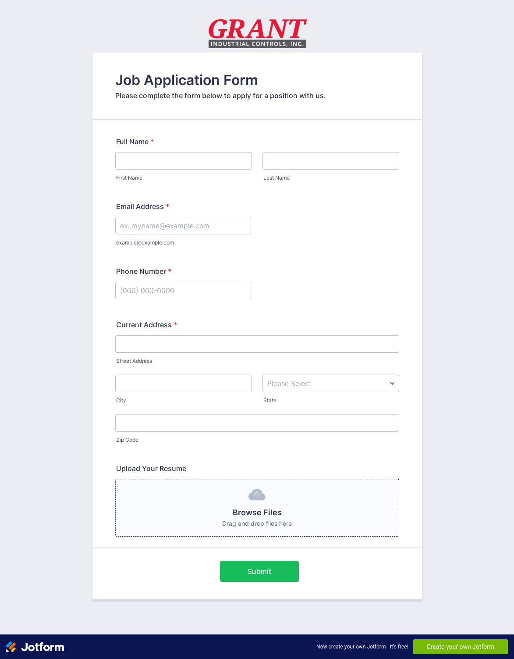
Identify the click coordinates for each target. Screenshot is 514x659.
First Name (129, 177)
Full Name (135, 141)
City (121, 400)
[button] (257, 508)
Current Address (146, 324)
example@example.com (145, 242)
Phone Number (143, 271)
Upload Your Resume (151, 468)
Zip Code (127, 439)
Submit (259, 571)
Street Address (134, 361)
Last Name (276, 177)
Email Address (142, 206)
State (269, 400)
